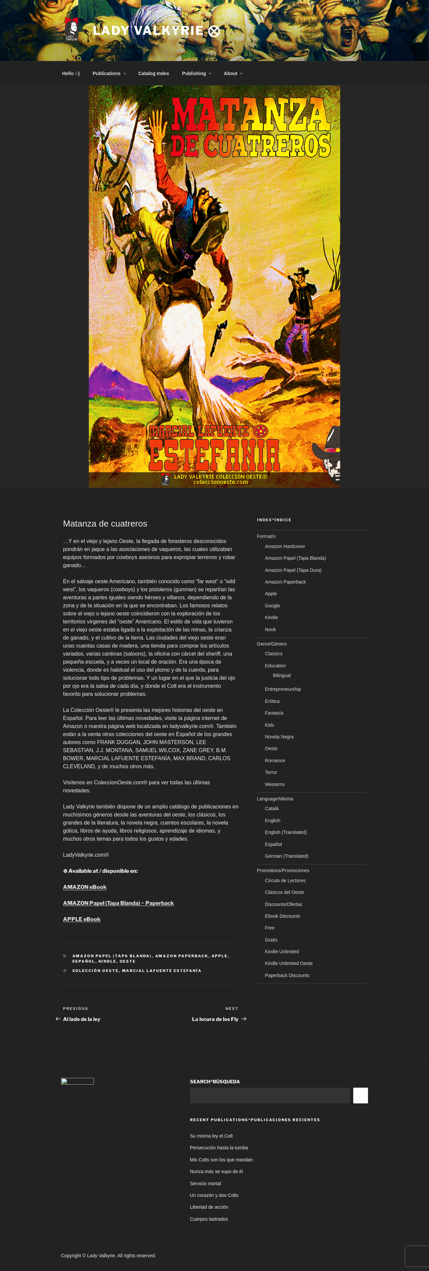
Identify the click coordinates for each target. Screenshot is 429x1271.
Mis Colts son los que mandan (221, 1159)
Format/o (266, 536)
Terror (271, 772)
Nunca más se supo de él (216, 1171)
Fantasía (274, 713)
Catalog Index (153, 73)
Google (272, 605)
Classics (274, 653)
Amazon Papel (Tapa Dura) (293, 570)
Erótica (272, 701)
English (273, 820)
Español (84, 961)
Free (270, 927)
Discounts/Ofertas (283, 904)
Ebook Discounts (282, 916)
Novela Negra (279, 736)
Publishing (197, 73)
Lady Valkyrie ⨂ (157, 30)
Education (275, 665)
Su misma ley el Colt (211, 1136)
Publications (110, 73)
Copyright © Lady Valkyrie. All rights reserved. (108, 1255)
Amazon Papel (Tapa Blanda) (112, 956)
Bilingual (282, 675)
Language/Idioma (275, 798)
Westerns (275, 784)
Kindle (108, 961)
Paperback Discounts (287, 975)
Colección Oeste (95, 970)
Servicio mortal (205, 1183)
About (234, 73)
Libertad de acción (209, 1207)
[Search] (360, 1095)
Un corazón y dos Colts (214, 1195)
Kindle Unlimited (282, 951)
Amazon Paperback (181, 956)
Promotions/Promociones (283, 870)
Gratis (271, 940)
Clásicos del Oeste (284, 892)
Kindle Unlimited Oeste (289, 963)
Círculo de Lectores (285, 880)
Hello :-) (71, 73)
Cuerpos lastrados (209, 1219)
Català (272, 808)
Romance (275, 760)
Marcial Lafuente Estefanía (162, 970)
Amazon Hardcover (285, 546)
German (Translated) (286, 856)
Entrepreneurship (283, 689)
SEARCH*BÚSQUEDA (215, 1081)
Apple (219, 956)
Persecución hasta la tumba (219, 1147)
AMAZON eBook (85, 887)
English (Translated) (286, 832)
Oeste (128, 961)
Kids (269, 725)
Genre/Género (272, 644)
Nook (270, 629)
